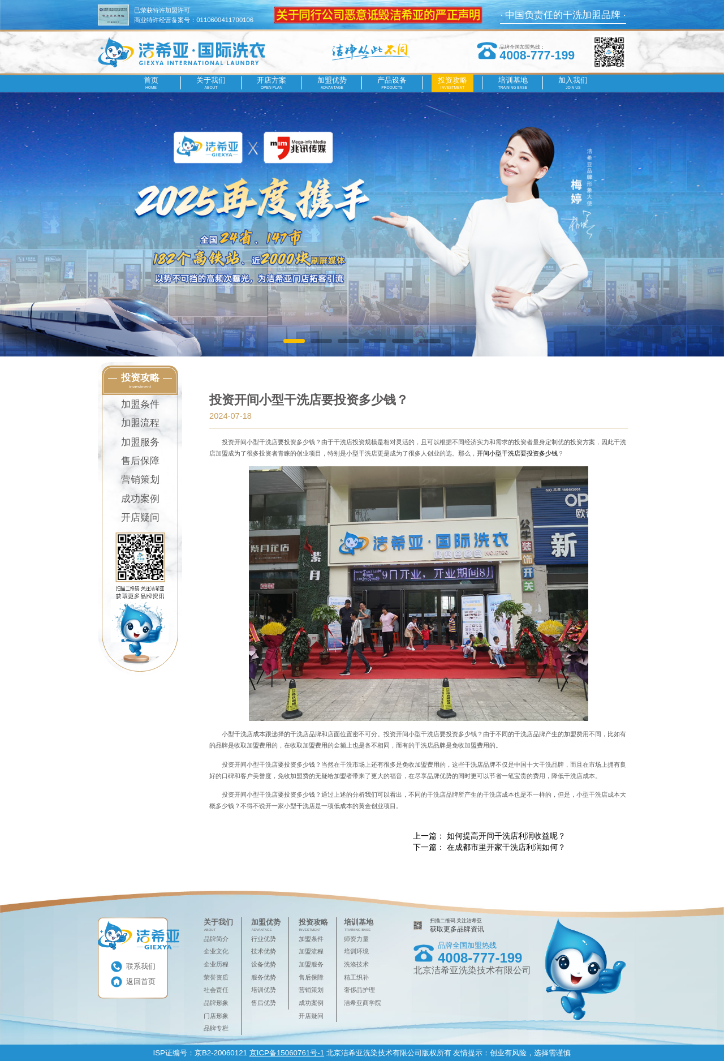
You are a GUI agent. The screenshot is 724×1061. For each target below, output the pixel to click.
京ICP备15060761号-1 (286, 1053)
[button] (293, 341)
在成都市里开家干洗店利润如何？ (506, 847)
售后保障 (140, 461)
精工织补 (356, 977)
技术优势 (263, 951)
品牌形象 (216, 1002)
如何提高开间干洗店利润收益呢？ (506, 835)
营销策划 (140, 479)
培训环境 (356, 951)
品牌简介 (216, 938)
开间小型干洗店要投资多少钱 (517, 453)
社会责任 (216, 989)
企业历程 (216, 964)
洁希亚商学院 (362, 1002)
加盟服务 (140, 442)
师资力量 (356, 938)
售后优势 (263, 1002)
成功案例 (140, 498)
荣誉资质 (216, 977)
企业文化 (216, 951)
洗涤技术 (356, 964)
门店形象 (216, 1015)
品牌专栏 (216, 1028)
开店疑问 (140, 517)
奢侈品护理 (359, 989)
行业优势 (263, 938)
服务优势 (263, 977)
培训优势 (263, 989)
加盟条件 (140, 404)
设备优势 (263, 964)
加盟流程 (140, 423)
